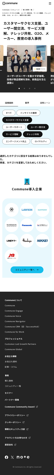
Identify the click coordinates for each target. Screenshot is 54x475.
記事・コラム (11, 366)
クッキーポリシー (13, 422)
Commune (10, 305)
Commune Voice (13, 316)
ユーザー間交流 (38, 127)
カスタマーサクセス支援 (17, 120)
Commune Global (13, 349)
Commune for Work (14, 331)
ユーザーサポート (14, 127)
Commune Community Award (20, 406)
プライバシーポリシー (15, 415)
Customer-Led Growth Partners (20, 344)
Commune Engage (14, 310)
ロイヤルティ (41, 141)
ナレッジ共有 (33, 134)
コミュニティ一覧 (13, 386)
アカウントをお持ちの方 (16, 437)
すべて (9, 112)
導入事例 (9, 380)
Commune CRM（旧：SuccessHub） (22, 326)
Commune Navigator (15, 321)
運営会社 (9, 444)
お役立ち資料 (11, 361)
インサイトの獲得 (28, 112)
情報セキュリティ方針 (15, 429)
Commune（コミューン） (11, 10)
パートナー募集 (12, 399)
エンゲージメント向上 (16, 141)
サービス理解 (12, 134)
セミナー (9, 392)
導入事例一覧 (27, 10)
